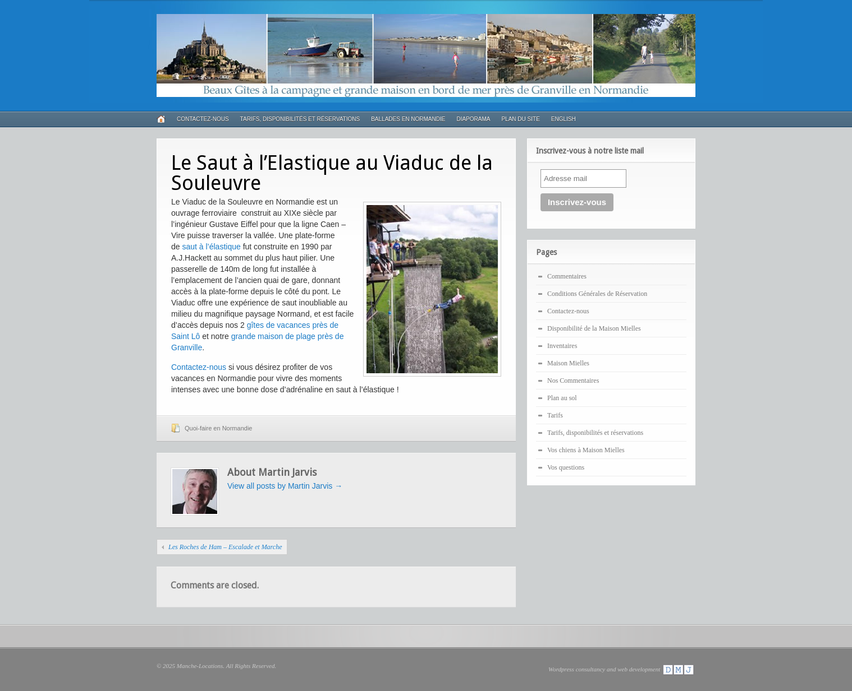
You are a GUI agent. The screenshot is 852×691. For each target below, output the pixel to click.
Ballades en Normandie (408, 119)
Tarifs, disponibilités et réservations (300, 119)
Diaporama (473, 119)
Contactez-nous (203, 119)
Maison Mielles (568, 363)
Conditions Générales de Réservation (597, 294)
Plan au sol (562, 398)
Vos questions (565, 467)
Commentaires (567, 276)
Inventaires (562, 346)
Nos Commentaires (573, 380)
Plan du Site (520, 119)
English (563, 119)
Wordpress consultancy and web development (621, 669)
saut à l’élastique (211, 246)
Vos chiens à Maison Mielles (586, 450)
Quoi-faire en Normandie (218, 428)
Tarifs (555, 415)
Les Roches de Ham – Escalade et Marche (225, 547)
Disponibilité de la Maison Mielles (594, 328)
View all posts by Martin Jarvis (284, 485)
